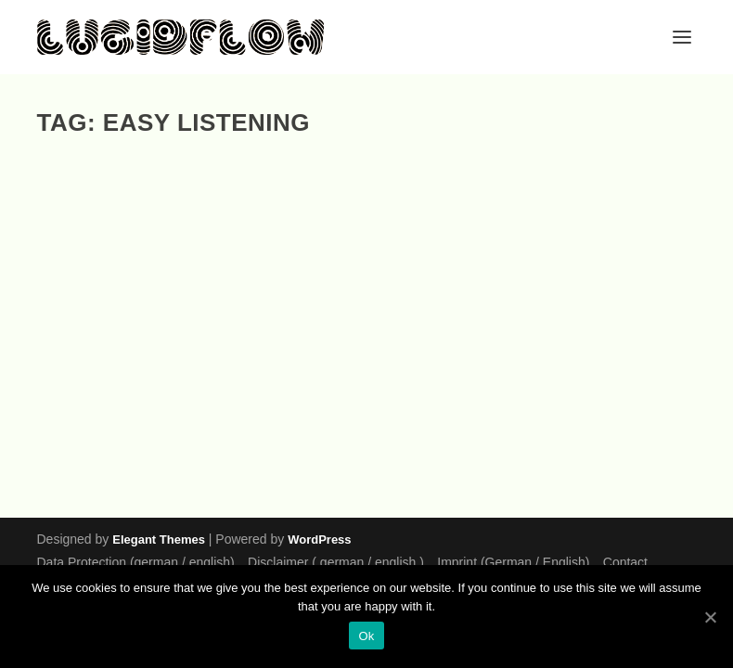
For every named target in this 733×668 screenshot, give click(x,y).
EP (119, 428)
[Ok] (710, 617)
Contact (625, 562)
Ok (366, 636)
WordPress (319, 539)
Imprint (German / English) (513, 562)
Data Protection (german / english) (136, 562)
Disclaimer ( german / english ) (336, 562)
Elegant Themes (158, 539)
